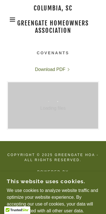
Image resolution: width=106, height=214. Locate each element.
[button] (8, 19)
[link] (53, 19)
